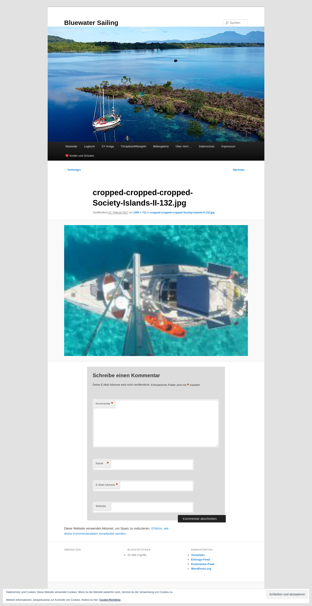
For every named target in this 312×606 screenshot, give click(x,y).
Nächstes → (240, 169)
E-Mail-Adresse (107, 485)
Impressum (228, 146)
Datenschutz (206, 146)
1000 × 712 (139, 212)
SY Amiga (108, 146)
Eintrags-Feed (200, 559)
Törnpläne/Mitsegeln (133, 146)
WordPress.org (201, 568)
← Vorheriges (72, 169)
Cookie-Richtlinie (110, 599)
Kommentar (104, 404)
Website (101, 506)
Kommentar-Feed (202, 564)
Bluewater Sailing (91, 22)
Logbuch (89, 146)
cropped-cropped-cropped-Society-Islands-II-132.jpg (182, 212)
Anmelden (198, 555)
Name (102, 463)
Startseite (71, 146)
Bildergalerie (161, 146)
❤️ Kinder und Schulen (79, 155)
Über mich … (184, 146)
